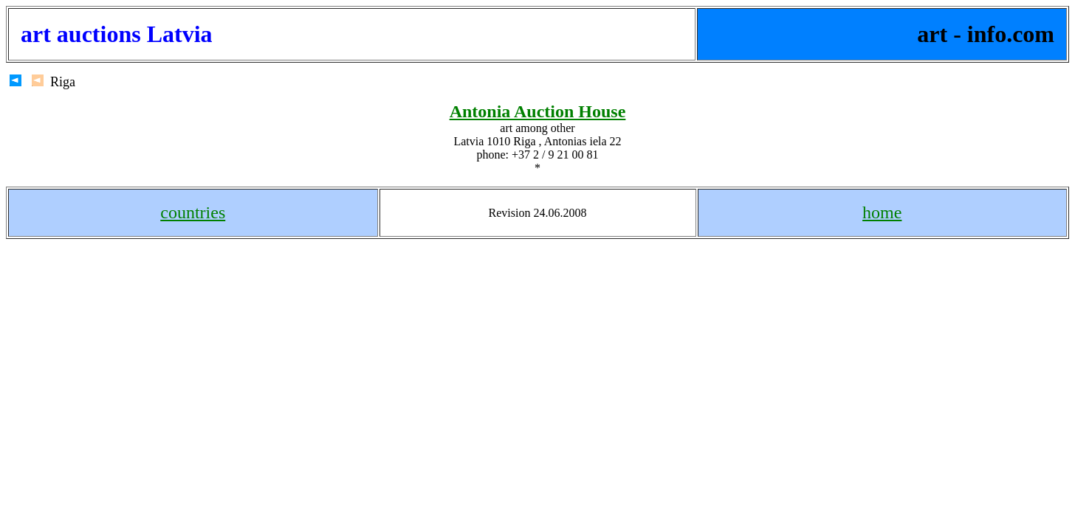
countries (192, 212)
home (881, 212)
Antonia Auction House (538, 111)
